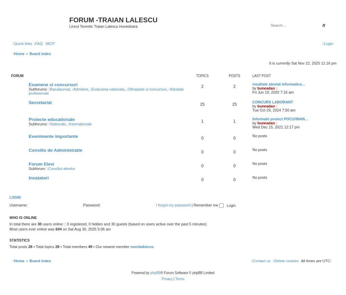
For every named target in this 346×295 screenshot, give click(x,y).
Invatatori (39, 177)
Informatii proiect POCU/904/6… (280, 119)
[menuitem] (38, 44)
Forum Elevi (41, 164)
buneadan (266, 88)
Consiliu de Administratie (55, 150)
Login (15, 197)
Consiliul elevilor (61, 169)
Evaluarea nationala (107, 89)
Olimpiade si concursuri (147, 89)
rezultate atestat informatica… (278, 84)
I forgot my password (173, 205)
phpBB (155, 273)
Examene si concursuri (53, 84)
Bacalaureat (59, 89)
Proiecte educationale (52, 119)
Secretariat (40, 102)
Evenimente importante (53, 136)
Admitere (80, 89)
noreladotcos (142, 247)
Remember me (209, 205)
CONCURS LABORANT (272, 102)
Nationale (57, 124)
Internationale (80, 124)
